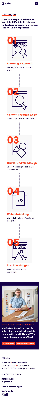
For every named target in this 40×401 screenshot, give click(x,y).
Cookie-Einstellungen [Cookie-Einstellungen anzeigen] (12, 387)
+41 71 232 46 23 (8, 343)
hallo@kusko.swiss (26, 368)
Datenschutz (7, 379)
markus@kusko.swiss (25, 343)
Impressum (7, 381)
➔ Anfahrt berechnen (11, 374)
